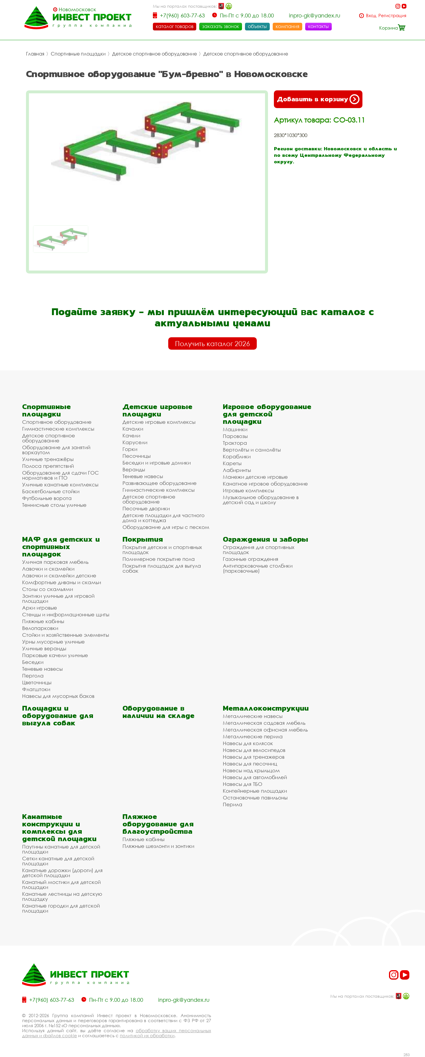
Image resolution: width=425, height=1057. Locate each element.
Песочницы (136, 455)
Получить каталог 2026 (212, 343)
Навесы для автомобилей (255, 777)
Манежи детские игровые (255, 476)
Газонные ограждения (250, 558)
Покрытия (142, 539)
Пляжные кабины (43, 621)
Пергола (33, 675)
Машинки (235, 429)
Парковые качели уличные (55, 655)
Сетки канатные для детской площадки (58, 861)
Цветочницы (36, 682)
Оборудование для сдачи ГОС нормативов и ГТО (60, 475)
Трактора (235, 442)
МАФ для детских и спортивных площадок (61, 546)
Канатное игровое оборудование (265, 483)
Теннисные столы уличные (54, 504)
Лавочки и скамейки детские (59, 575)
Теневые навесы (142, 476)
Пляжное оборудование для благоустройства (158, 824)
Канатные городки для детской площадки (61, 908)
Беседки (32, 662)
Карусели (134, 442)
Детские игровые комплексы (158, 421)
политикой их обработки (147, 1035)
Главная (35, 54)
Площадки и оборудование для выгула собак (57, 715)
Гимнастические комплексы (58, 428)
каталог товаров (174, 26)
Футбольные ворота (47, 498)
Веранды (133, 469)
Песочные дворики (146, 508)
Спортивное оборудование (56, 421)
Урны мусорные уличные (53, 641)
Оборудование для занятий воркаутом (56, 450)
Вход (371, 15)
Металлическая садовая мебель (264, 722)
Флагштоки (36, 689)
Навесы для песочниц (250, 763)
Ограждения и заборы (265, 539)
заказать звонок (220, 26)
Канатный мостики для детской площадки (61, 885)
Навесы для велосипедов (254, 750)
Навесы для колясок (248, 743)
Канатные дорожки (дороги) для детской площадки (62, 873)
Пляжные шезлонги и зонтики (158, 845)
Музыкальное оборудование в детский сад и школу (261, 500)
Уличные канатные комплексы (60, 484)
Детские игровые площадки (157, 410)
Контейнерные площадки (255, 790)
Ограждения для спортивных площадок (258, 550)
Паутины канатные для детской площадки (61, 849)
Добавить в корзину (318, 99)
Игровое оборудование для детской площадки (267, 414)
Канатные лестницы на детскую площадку (62, 896)
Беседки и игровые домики (156, 462)
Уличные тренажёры (47, 459)
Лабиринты (237, 470)
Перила (232, 804)
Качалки (132, 428)
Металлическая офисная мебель (265, 729)
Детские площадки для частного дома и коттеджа (163, 518)
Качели (131, 435)
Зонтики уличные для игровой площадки (58, 598)
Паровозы (235, 436)
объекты (257, 26)
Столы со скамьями (47, 589)
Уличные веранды (44, 648)
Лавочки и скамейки (48, 568)
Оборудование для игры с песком (165, 527)
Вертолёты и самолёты (252, 449)
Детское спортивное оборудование (154, 54)
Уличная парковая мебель (55, 561)
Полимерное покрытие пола (158, 558)
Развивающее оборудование (159, 483)
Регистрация (392, 15)
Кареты (232, 463)
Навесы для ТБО (242, 783)
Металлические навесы (252, 716)
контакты (318, 26)
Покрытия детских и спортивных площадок (162, 550)
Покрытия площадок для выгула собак (161, 568)
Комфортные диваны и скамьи (61, 582)
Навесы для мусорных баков (58, 695)
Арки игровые (39, 607)
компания (287, 26)
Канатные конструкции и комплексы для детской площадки (59, 827)
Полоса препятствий (48, 465)
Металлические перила (253, 736)
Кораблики (237, 456)
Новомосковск (77, 9)
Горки (129, 449)
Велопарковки (40, 628)
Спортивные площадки (78, 54)
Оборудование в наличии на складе (158, 711)
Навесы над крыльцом (251, 770)
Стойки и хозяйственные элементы (65, 634)
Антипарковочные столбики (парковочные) (257, 568)
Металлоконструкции (266, 708)
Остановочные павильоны (255, 797)
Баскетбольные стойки (50, 491)
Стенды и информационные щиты (65, 614)
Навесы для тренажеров (254, 756)
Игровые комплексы (248, 490)
